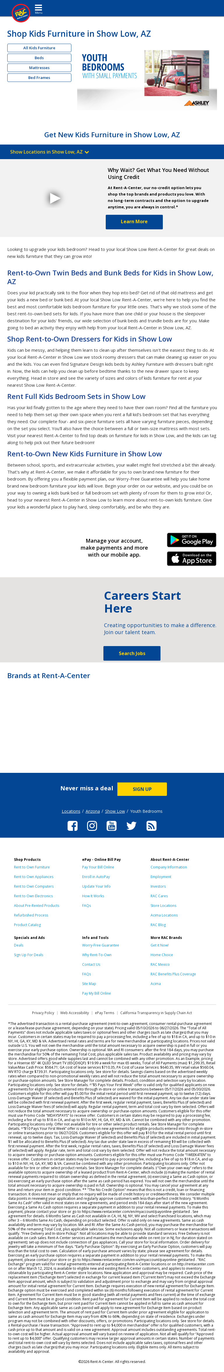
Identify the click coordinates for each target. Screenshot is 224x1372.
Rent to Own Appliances (33, 876)
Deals (18, 945)
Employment (161, 876)
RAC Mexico (160, 964)
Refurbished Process (31, 915)
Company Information (169, 867)
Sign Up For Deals (28, 954)
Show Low (115, 811)
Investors (158, 886)
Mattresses (39, 67)
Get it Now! (160, 945)
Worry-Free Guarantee (100, 945)
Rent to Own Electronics (33, 895)
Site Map (89, 983)
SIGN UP (142, 789)
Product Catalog (27, 924)
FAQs (86, 905)
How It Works (93, 895)
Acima (156, 983)
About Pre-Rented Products (36, 905)
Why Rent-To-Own (97, 954)
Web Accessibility (74, 1012)
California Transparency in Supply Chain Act (156, 1012)
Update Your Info (96, 886)
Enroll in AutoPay (96, 876)
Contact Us (91, 964)
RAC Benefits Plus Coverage (173, 974)
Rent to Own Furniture (32, 867)
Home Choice (162, 954)
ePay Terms (104, 1012)
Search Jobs (132, 653)
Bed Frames (39, 77)
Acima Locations (164, 915)
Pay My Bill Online (96, 993)
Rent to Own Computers (34, 886)
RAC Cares (159, 895)
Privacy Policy (43, 1012)
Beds (39, 57)
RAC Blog (158, 924)
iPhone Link (191, 560)
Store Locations (163, 905)
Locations (71, 811)
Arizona (93, 811)
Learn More (134, 221)
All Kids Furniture (39, 47)
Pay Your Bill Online (98, 867)
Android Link (192, 542)
